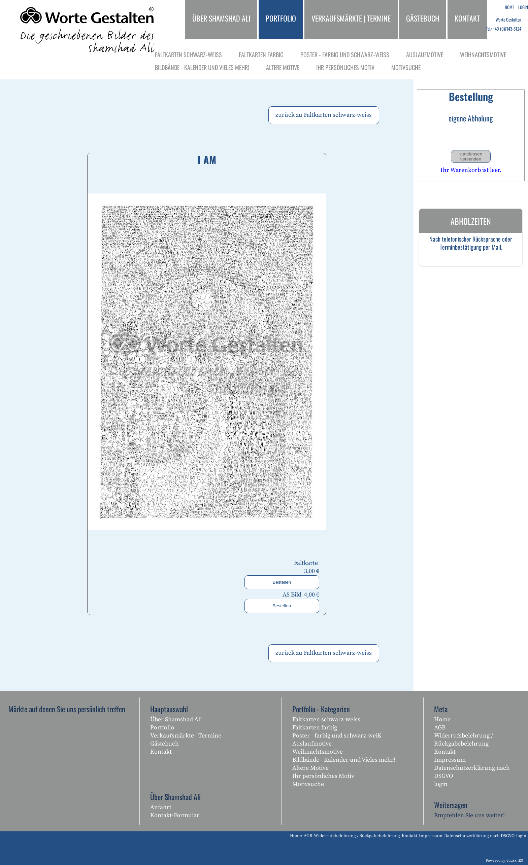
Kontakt (161, 752)
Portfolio (162, 727)
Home (442, 719)
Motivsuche (308, 784)
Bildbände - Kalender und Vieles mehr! (343, 760)
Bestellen (281, 582)
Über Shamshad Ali (176, 719)
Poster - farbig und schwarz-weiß (336, 736)
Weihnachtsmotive (317, 752)
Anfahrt (160, 807)
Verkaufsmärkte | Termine (185, 736)
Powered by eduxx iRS (504, 860)
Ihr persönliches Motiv (323, 776)
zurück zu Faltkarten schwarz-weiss (323, 115)
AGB (440, 727)
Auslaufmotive (312, 744)
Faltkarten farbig (314, 727)
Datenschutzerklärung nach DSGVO (472, 772)
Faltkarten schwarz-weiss (326, 719)
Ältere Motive (310, 768)
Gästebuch (164, 744)
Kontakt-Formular (174, 815)
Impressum (450, 760)
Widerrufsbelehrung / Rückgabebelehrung (463, 740)
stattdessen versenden (470, 156)
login (441, 784)
